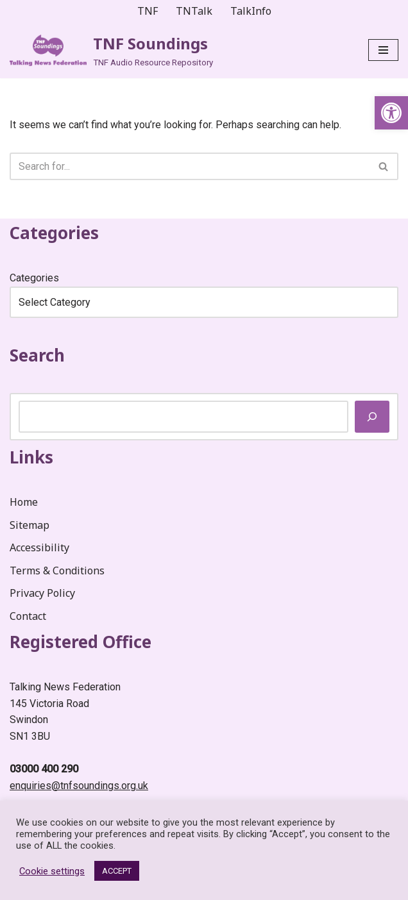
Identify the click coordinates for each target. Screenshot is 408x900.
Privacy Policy (42, 594)
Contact (28, 616)
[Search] (190, 166)
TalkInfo (250, 11)
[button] (391, 112)
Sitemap (29, 525)
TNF (147, 11)
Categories (34, 278)
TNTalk (194, 11)
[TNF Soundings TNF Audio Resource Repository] (111, 50)
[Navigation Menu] (383, 50)
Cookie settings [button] (52, 871)
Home (24, 502)
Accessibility (39, 547)
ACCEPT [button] (117, 871)
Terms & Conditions (57, 570)
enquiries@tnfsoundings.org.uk (79, 785)
